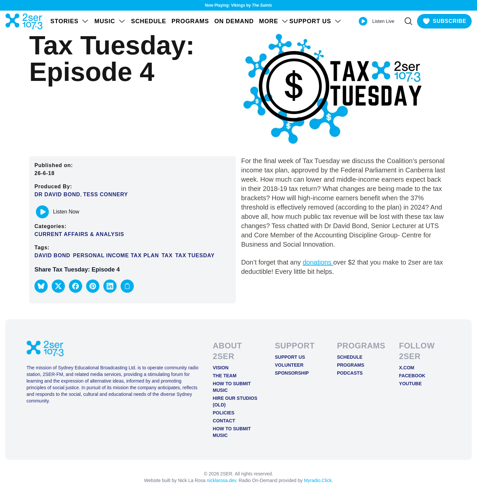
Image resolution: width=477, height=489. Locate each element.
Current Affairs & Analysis (79, 234)
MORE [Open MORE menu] (274, 21)
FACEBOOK (412, 375)
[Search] (408, 21)
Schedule (148, 21)
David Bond (52, 255)
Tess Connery (105, 194)
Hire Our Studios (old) (235, 401)
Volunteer (289, 365)
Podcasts (350, 373)
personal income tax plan (116, 255)
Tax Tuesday (195, 255)
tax (167, 255)
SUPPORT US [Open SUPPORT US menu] (316, 21)
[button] (41, 286)
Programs (190, 21)
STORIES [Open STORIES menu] (69, 21)
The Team (225, 375)
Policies (223, 412)
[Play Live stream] (363, 21)
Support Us (290, 357)
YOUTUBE (410, 383)
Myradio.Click (318, 480)
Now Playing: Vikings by (238, 5)
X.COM (406, 367)
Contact (224, 420)
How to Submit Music (232, 387)
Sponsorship (292, 373)
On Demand (234, 21)
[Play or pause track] (42, 212)
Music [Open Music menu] (110, 21)
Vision (220, 367)
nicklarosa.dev (221, 480)
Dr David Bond (57, 194)
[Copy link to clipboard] (127, 286)
